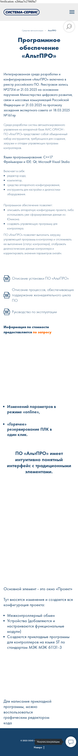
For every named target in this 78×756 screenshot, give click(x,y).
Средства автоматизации (32, 30)
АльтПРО (52, 30)
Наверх (39, 747)
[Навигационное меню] (71, 12)
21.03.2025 (33, 105)
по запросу (42, 332)
